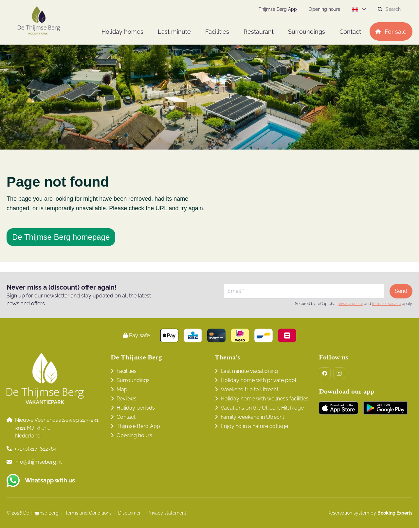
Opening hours (134, 435)
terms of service (386, 303)
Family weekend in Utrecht (252, 417)
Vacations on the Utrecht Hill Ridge (262, 408)
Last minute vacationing (249, 371)
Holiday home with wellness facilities (264, 399)
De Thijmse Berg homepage (61, 237)
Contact (126, 417)
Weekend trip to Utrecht (249, 389)
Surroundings (133, 380)
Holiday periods (136, 408)
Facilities (127, 371)
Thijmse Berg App (138, 426)
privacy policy (350, 303)
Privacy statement (166, 513)
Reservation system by (369, 513)
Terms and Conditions (88, 513)
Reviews (127, 399)
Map (122, 389)
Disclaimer (129, 513)
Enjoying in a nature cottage (254, 426)
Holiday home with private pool (258, 380)
